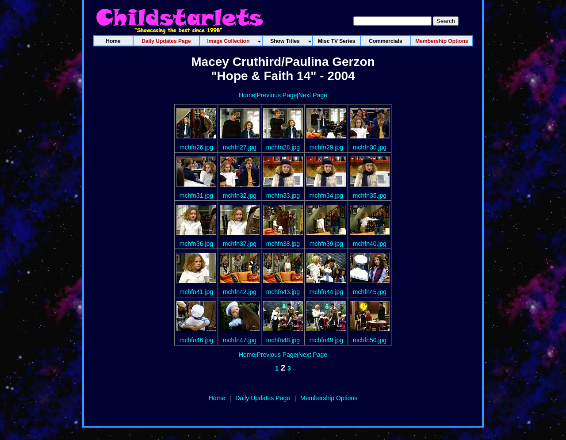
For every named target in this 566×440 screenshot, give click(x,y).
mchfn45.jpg (369, 291)
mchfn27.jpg (239, 147)
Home (247, 95)
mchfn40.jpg (369, 243)
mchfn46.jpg (196, 340)
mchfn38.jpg (283, 243)
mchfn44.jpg (326, 291)
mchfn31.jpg (196, 195)
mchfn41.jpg (196, 291)
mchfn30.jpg (369, 147)
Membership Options (328, 398)
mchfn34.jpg (326, 195)
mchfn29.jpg (326, 147)
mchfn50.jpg (369, 340)
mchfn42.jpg (239, 291)
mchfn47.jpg (239, 340)
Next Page (312, 95)
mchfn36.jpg (196, 243)
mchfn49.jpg (326, 340)
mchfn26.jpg (196, 147)
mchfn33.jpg (283, 195)
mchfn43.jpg (283, 291)
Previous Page (276, 95)
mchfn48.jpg (283, 340)
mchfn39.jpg (326, 243)
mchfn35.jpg (369, 195)
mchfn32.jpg (239, 195)
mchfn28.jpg (283, 147)
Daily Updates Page (262, 398)
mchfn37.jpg (239, 243)
